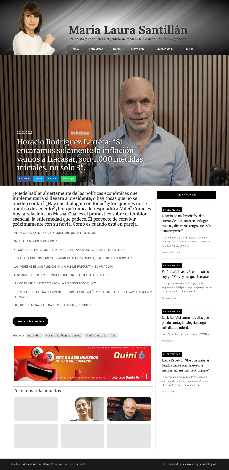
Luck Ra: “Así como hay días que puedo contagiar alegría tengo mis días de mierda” (185, 323)
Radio (117, 49)
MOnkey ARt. (210, 464)
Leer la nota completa (30, 321)
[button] (24, 179)
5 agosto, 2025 (168, 391)
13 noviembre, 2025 (171, 252)
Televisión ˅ (139, 49)
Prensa (189, 49)
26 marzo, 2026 (169, 298)
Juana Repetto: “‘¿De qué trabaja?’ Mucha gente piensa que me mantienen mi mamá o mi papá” (186, 365)
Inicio (75, 49)
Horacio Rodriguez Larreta (63, 335)
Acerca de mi (165, 49)
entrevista (34, 335)
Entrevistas (96, 49)
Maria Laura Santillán (101, 335)
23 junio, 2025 (168, 340)
